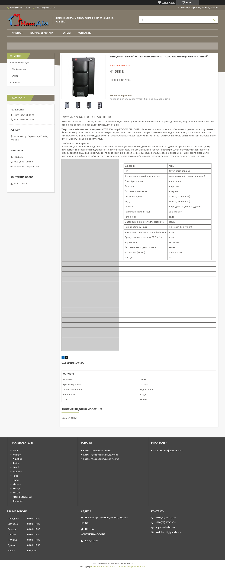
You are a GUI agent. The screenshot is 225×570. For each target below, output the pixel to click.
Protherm (17, 471)
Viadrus (17, 484)
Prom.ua (129, 563)
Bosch (16, 467)
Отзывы (16, 82)
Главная (16, 32)
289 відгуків (168, 2)
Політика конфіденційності (167, 450)
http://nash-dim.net (23, 161)
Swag (16, 480)
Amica (16, 463)
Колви (16, 492)
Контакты (84, 32)
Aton (15, 450)
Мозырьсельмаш (22, 497)
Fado (15, 475)
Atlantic (17, 454)
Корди (16, 488)
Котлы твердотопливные (97, 450)
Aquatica (17, 459)
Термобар (18, 501)
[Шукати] (214, 19)
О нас (67, 32)
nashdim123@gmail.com (26, 166)
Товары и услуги (41, 32)
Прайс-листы (19, 69)
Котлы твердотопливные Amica (100, 454)
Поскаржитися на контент (103, 566)
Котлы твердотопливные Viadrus (101, 459)
